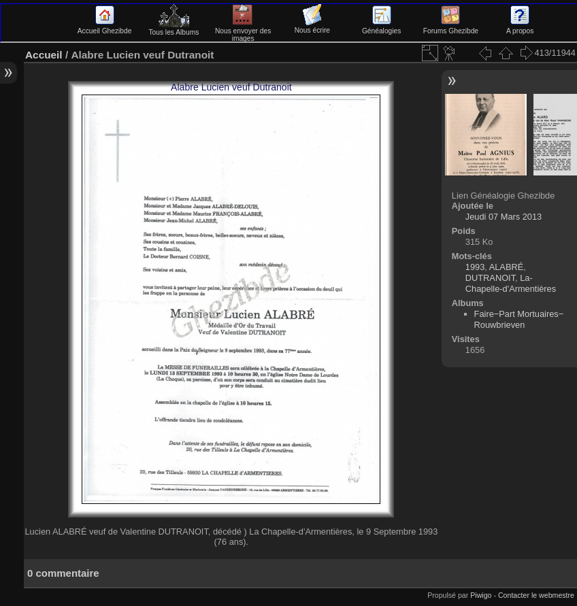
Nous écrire (312, 26)
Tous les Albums (173, 28)
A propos (519, 27)
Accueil (44, 55)
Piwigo (480, 595)
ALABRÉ (506, 267)
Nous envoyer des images (243, 31)
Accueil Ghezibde (105, 27)
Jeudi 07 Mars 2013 (503, 217)
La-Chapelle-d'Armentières (510, 283)
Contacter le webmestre (536, 595)
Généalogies (381, 27)
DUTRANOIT (490, 278)
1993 (474, 267)
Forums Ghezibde (450, 27)
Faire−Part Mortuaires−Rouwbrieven (519, 319)
